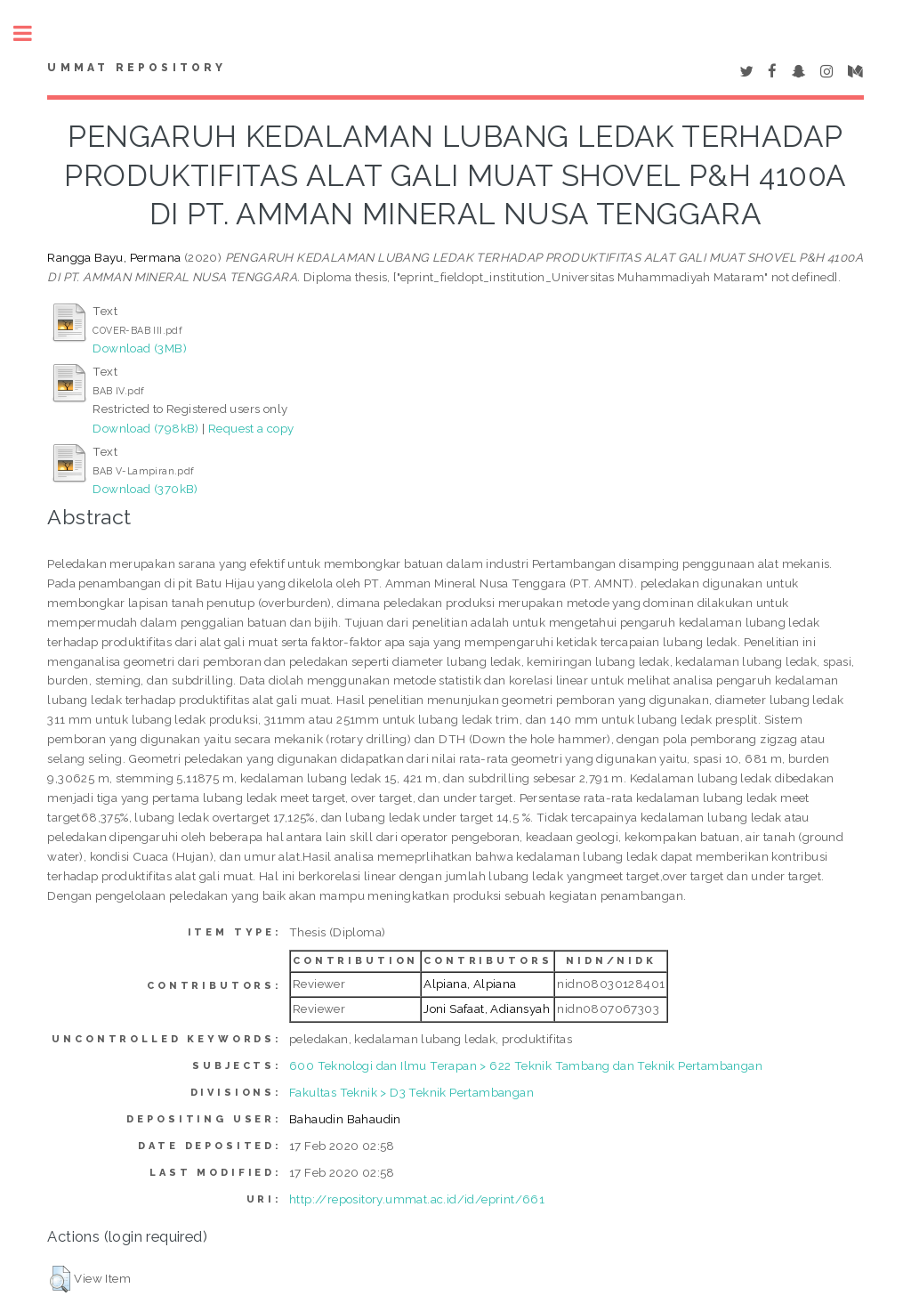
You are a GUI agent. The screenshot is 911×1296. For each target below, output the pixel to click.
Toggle (32, 33)
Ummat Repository (136, 67)
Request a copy (251, 428)
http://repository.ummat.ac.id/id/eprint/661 (416, 1199)
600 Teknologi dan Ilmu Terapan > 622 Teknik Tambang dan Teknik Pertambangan (525, 1065)
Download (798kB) (145, 428)
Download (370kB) (145, 489)
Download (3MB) (140, 348)
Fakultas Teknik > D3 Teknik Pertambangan (411, 1092)
